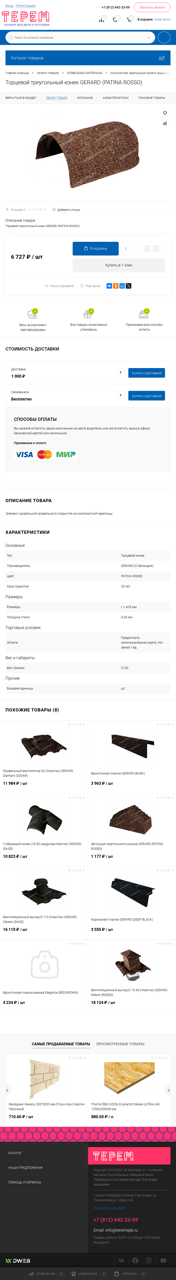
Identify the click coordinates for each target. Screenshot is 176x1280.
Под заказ (90, 286)
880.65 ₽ (102, 1116)
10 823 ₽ (44, 859)
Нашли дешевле (59, 286)
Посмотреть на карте (109, 1207)
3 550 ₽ (132, 932)
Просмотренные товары (120, 1044)
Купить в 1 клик (118, 265)
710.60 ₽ (21, 1116)
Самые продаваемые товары (61, 1044)
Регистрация (26, 6)
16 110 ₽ (44, 932)
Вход (9, 6)
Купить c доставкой (147, 373)
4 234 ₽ (44, 1005)
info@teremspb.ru (121, 1230)
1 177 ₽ (132, 859)
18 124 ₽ (132, 1005)
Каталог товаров (88, 57)
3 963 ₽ (132, 786)
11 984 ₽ (44, 786)
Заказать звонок (152, 7)
